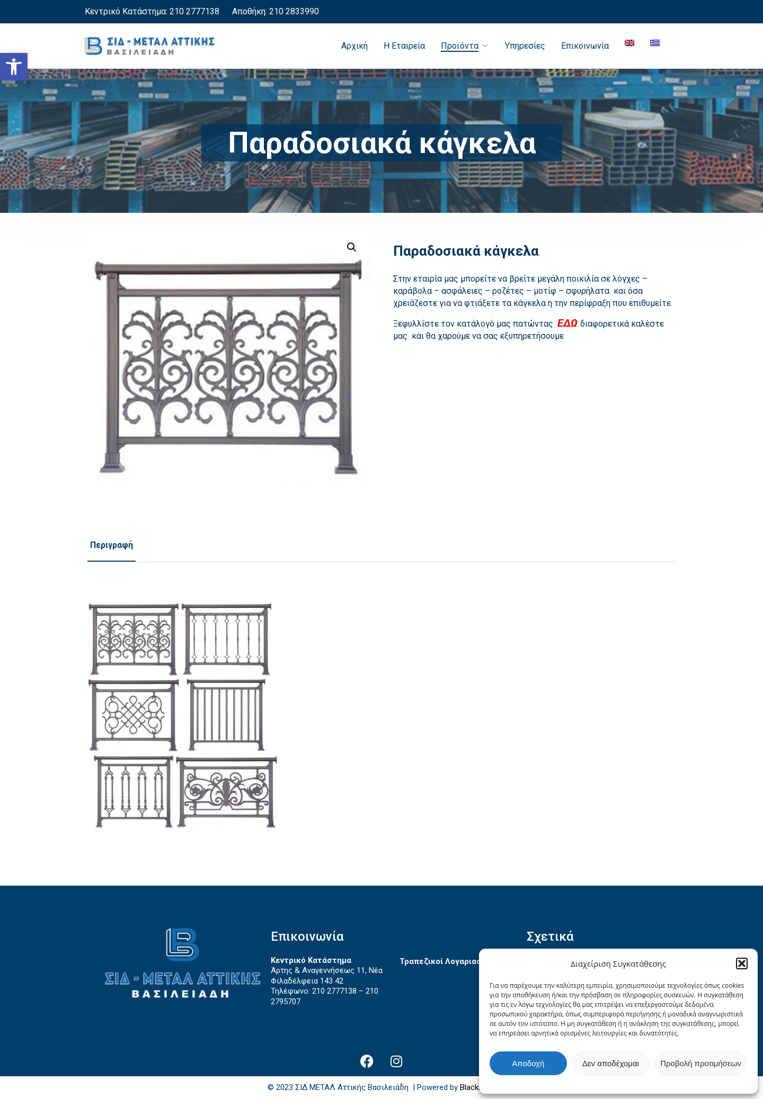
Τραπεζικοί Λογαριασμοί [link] (447, 961)
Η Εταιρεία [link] (404, 46)
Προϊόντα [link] (459, 46)
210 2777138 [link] (194, 11)
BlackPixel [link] (477, 1087)
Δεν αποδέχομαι (610, 1063)
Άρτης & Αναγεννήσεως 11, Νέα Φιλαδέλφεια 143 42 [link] (327, 976)
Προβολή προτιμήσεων (700, 1063)
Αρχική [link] (354, 46)
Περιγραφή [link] (111, 545)
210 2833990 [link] (293, 11)
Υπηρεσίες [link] (525, 46)
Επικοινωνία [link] (585, 46)
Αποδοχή (528, 1063)
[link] (14, 66)
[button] (742, 963)
